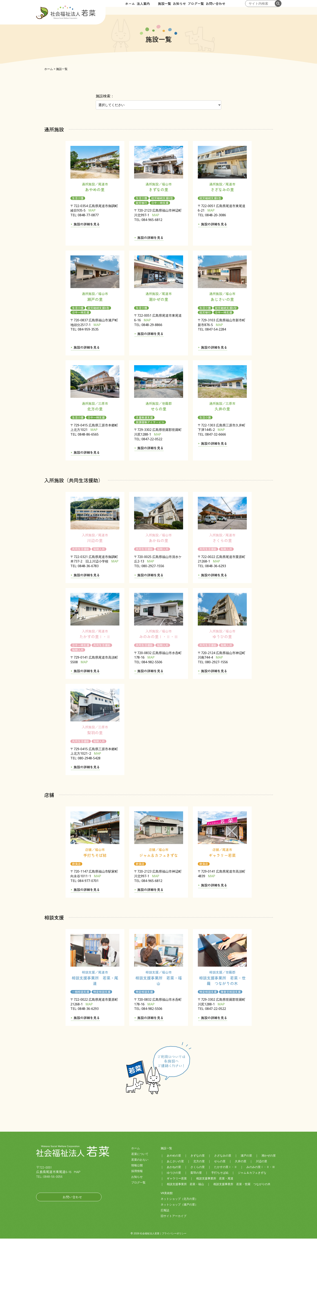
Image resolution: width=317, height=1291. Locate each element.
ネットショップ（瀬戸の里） (179, 1257)
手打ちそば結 (219, 1225)
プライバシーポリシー (174, 1286)
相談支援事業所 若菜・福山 (185, 1236)
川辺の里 (261, 1214)
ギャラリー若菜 (177, 1231)
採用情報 (137, 1223)
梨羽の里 (196, 1225)
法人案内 (135, 7)
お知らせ (179, 7)
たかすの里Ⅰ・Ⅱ (225, 1219)
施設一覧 (157, 7)
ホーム (115, 7)
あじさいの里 (175, 1214)
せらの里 (220, 1214)
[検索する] (278, 7)
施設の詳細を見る (87, 276)
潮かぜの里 (268, 1208)
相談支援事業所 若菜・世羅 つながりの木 (241, 1236)
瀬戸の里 (246, 1208)
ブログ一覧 (203, 7)
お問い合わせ (230, 7)
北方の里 (199, 1214)
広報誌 (165, 1262)
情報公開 (137, 1218)
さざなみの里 (222, 1208)
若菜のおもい (139, 1212)
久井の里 (240, 1214)
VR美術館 (167, 1245)
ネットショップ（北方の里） (179, 1251)
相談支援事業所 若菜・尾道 (214, 1231)
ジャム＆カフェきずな (252, 1225)
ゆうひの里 (174, 1225)
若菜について (139, 1206)
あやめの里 (174, 1208)
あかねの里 (174, 1219)
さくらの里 (197, 1219)
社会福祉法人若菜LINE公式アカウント (52, 1237)
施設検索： (105, 148)
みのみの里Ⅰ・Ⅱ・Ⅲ (260, 1219)
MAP (92, 263)
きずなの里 (197, 1208)
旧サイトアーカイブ (173, 1268)
